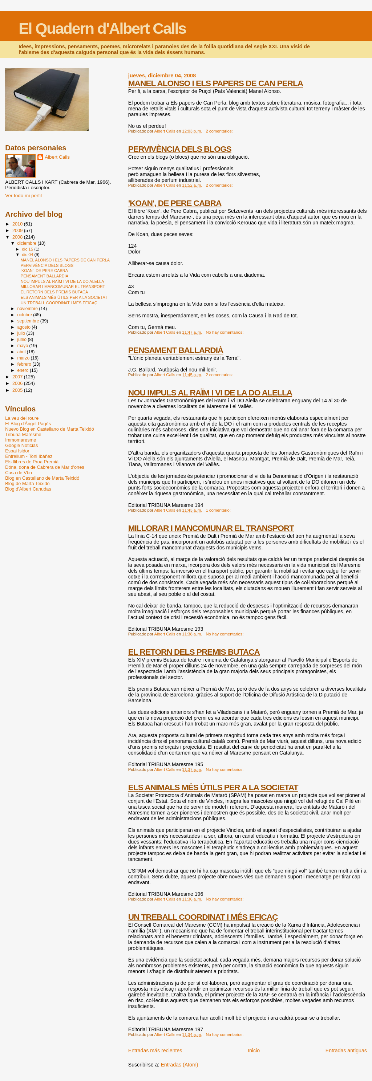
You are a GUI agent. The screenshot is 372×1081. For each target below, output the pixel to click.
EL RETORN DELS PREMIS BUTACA (194, 652)
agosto (24, 327)
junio (22, 339)
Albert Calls (57, 157)
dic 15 (28, 249)
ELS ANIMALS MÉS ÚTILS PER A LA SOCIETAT (213, 787)
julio (21, 333)
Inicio (254, 1050)
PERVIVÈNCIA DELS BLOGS (179, 149)
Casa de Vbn (18, 472)
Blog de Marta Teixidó (27, 483)
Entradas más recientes (155, 1050)
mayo (23, 345)
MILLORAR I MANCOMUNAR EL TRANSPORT (211, 528)
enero (23, 370)
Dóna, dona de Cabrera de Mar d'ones (44, 467)
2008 (18, 237)
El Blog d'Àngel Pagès (28, 423)
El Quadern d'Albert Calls (102, 28)
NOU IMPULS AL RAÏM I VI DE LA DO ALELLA (210, 392)
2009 (18, 230)
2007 (18, 376)
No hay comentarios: (225, 332)
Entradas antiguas (346, 1050)
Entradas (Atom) (179, 1065)
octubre (25, 314)
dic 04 (28, 254)
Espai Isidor (17, 451)
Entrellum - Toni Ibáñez (28, 456)
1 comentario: (219, 510)
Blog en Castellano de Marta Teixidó (42, 478)
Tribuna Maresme (23, 434)
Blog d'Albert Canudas (28, 489)
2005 (18, 390)
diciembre (27, 243)
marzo (24, 358)
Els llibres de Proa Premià (31, 461)
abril (22, 351)
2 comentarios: (220, 131)
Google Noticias (21, 445)
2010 (18, 224)
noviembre (28, 308)
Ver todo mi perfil (23, 195)
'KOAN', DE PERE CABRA (175, 203)
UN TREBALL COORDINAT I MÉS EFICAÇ (203, 917)
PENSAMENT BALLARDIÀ (175, 350)
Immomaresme (20, 440)
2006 (18, 383)
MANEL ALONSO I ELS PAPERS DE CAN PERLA (215, 83)
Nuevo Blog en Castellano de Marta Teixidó (49, 429)
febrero (24, 364)
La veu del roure (22, 418)
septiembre (28, 321)
